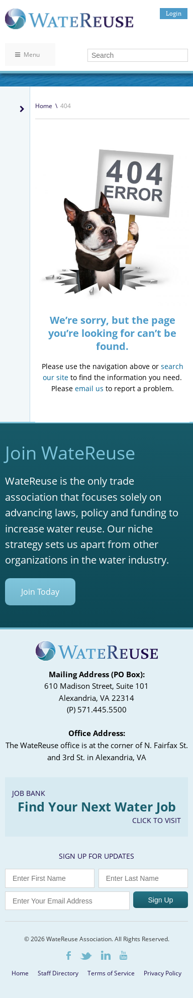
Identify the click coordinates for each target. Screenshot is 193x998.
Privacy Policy (162, 973)
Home (43, 106)
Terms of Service (111, 973)
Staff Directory (58, 973)
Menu (27, 54)
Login (173, 13)
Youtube (123, 955)
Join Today (40, 591)
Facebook (68, 955)
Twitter (86, 956)
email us (89, 388)
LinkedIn (106, 955)
